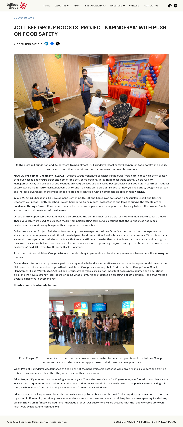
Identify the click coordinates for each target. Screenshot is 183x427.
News (77, 5)
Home (46, 5)
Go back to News (24, 17)
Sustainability (93, 5)
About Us (60, 5)
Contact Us (151, 5)
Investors (116, 5)
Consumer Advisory (126, 422)
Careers (134, 5)
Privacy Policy (167, 422)
